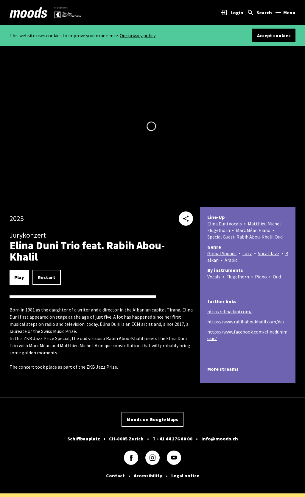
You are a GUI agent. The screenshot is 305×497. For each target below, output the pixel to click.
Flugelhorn (237, 277)
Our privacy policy (137, 35)
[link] (29, 12)
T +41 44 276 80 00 (172, 439)
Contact (115, 476)
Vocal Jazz (268, 253)
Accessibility (148, 476)
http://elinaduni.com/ (229, 311)
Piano (261, 277)
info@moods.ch (219, 439)
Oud (277, 277)
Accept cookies (274, 35)
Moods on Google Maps (152, 419)
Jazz (247, 253)
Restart (46, 277)
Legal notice (185, 476)
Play (19, 277)
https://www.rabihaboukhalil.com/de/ (245, 322)
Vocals (213, 277)
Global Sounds (221, 253)
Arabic (231, 260)
